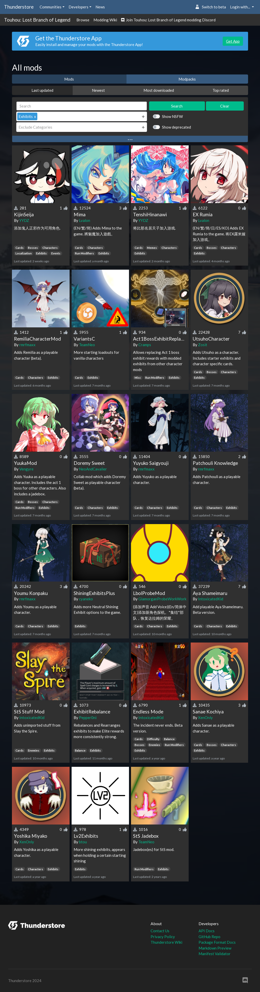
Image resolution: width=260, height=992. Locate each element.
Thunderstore (19, 7)
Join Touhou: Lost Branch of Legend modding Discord (168, 20)
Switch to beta (210, 7)
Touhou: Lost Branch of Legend (37, 20)
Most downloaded (158, 90)
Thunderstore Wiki (166, 942)
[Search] (81, 106)
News (100, 7)
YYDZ (24, 220)
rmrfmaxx (27, 344)
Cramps (144, 344)
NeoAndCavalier (93, 469)
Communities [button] (50, 7)
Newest (98, 90)
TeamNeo (87, 344)
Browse (82, 20)
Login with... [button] (240, 7)
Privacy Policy (163, 936)
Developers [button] (78, 7)
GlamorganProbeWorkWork (162, 599)
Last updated (42, 90)
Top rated (221, 90)
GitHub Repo (209, 936)
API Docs (207, 930)
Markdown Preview (215, 948)
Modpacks (187, 79)
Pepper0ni (87, 717)
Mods (69, 79)
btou (83, 842)
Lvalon (84, 220)
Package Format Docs (217, 942)
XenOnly (205, 717)
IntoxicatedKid (210, 599)
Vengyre (26, 469)
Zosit (202, 344)
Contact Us (160, 930)
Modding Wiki (105, 20)
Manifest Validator (215, 953)
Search (177, 106)
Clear (224, 106)
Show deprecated (176, 127)
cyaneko (86, 599)
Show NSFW (172, 116)
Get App (233, 41)
